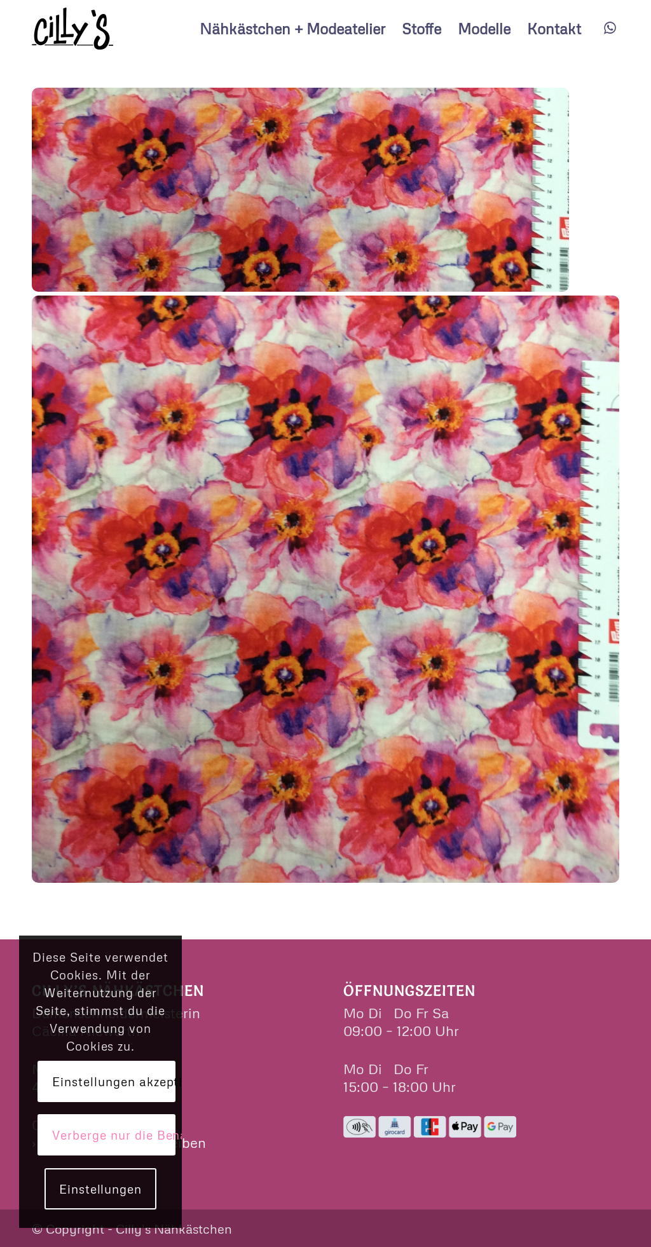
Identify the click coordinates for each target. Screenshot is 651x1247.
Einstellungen (100, 1189)
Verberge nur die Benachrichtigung (113, 1135)
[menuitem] (292, 28)
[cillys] (72, 28)
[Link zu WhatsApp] (609, 27)
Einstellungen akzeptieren (113, 1081)
